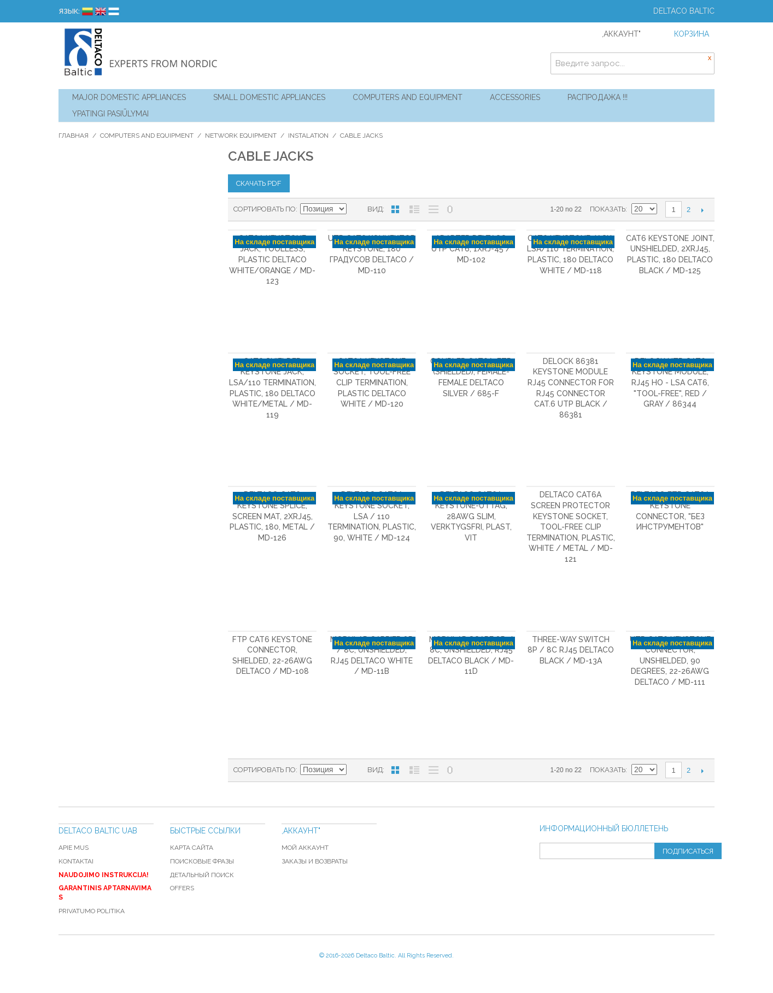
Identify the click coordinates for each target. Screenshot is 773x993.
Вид (375, 209)
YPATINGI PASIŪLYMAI (110, 113)
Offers (182, 888)
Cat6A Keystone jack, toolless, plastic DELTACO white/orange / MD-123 (272, 259)
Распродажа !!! (597, 97)
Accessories (515, 97)
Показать (607, 209)
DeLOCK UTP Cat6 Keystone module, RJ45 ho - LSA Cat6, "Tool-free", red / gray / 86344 (670, 382)
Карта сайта (191, 847)
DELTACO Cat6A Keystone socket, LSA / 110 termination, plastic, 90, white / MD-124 (371, 516)
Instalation (308, 135)
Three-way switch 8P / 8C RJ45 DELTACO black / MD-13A (571, 650)
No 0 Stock (450, 209)
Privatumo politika (91, 911)
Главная (73, 135)
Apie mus (73, 847)
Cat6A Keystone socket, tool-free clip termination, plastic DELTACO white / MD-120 (372, 382)
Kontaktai (75, 861)
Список (414, 209)
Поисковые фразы (202, 861)
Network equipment (241, 135)
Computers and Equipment (407, 97)
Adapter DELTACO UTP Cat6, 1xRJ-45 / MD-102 (471, 249)
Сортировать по (264, 209)
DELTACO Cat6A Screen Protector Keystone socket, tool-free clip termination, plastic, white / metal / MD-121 (570, 526)
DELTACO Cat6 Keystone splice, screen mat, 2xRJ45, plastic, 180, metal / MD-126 (272, 516)
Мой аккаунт (305, 847)
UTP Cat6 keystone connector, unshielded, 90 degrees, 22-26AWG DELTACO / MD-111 (670, 660)
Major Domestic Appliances (129, 97)
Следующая (702, 210)
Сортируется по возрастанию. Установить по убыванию (356, 209)
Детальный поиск (202, 875)
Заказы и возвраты (315, 861)
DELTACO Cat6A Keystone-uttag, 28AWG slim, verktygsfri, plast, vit (471, 516)
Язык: (69, 11)
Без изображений (433, 209)
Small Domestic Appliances (269, 97)
